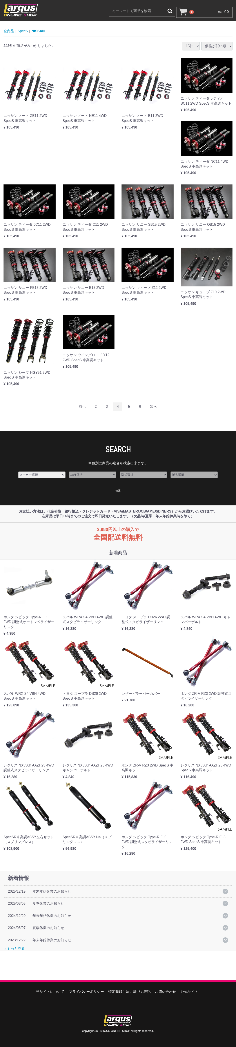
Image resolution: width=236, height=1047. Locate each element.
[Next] (154, 406)
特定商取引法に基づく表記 (129, 991)
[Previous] (82, 406)
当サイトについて (50, 991)
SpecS (23, 31)
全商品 (9, 31)
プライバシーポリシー (86, 991)
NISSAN (38, 31)
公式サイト (189, 991)
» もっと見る (14, 948)
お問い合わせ (165, 991)
